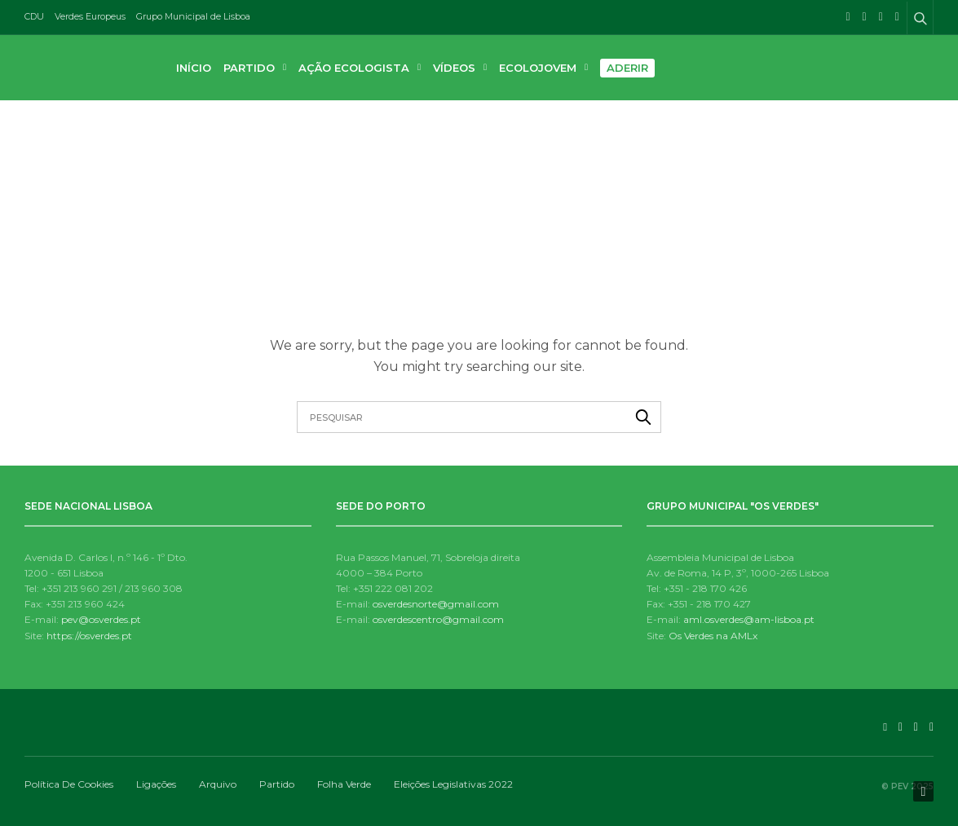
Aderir (627, 67)
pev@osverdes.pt (101, 619)
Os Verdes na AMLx (713, 635)
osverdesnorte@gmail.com (436, 604)
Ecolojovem (537, 67)
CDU (34, 16)
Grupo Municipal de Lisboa (193, 16)
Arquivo (217, 784)
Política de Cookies (68, 784)
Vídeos (454, 67)
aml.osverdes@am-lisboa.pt (749, 619)
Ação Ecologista (353, 67)
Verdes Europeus (90, 16)
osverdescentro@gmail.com (438, 619)
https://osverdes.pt (89, 635)
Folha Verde (344, 784)
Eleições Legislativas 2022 (453, 784)
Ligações (156, 784)
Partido (249, 67)
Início (193, 67)
